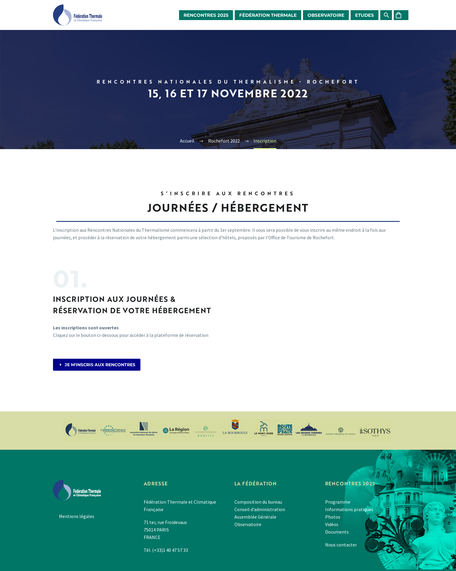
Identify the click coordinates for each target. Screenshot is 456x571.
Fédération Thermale (268, 15)
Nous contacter (341, 545)
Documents (337, 532)
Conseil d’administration (259, 509)
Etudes (364, 15)
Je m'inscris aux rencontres (96, 365)
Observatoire (325, 15)
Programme (337, 502)
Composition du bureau (258, 502)
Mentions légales (76, 516)
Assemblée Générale (255, 517)
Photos (332, 517)
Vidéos (331, 524)
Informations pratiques (349, 509)
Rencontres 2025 (206, 15)
